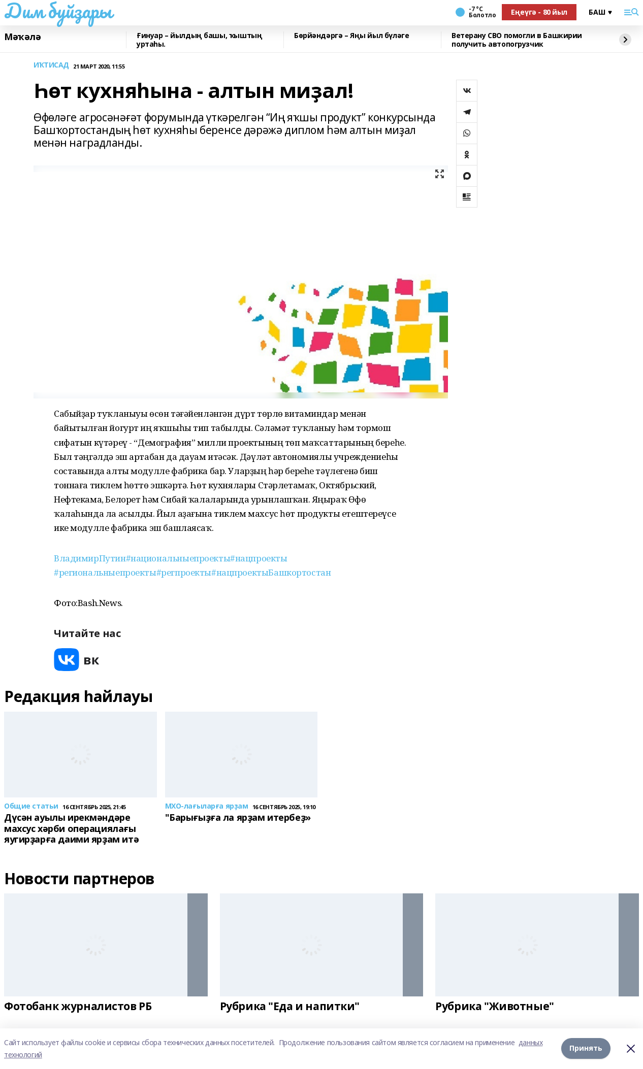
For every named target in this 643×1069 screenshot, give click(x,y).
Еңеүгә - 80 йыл (539, 12)
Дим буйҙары (57, 11)
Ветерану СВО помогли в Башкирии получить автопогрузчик (517, 39)
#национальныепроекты (178, 558)
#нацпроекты (258, 558)
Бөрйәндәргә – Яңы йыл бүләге (351, 35)
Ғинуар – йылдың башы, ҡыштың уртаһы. (199, 39)
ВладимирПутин (90, 558)
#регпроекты (183, 572)
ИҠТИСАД (51, 65)
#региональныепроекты (105, 572)
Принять (585, 1048)
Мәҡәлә (22, 37)
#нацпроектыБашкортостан (271, 572)
